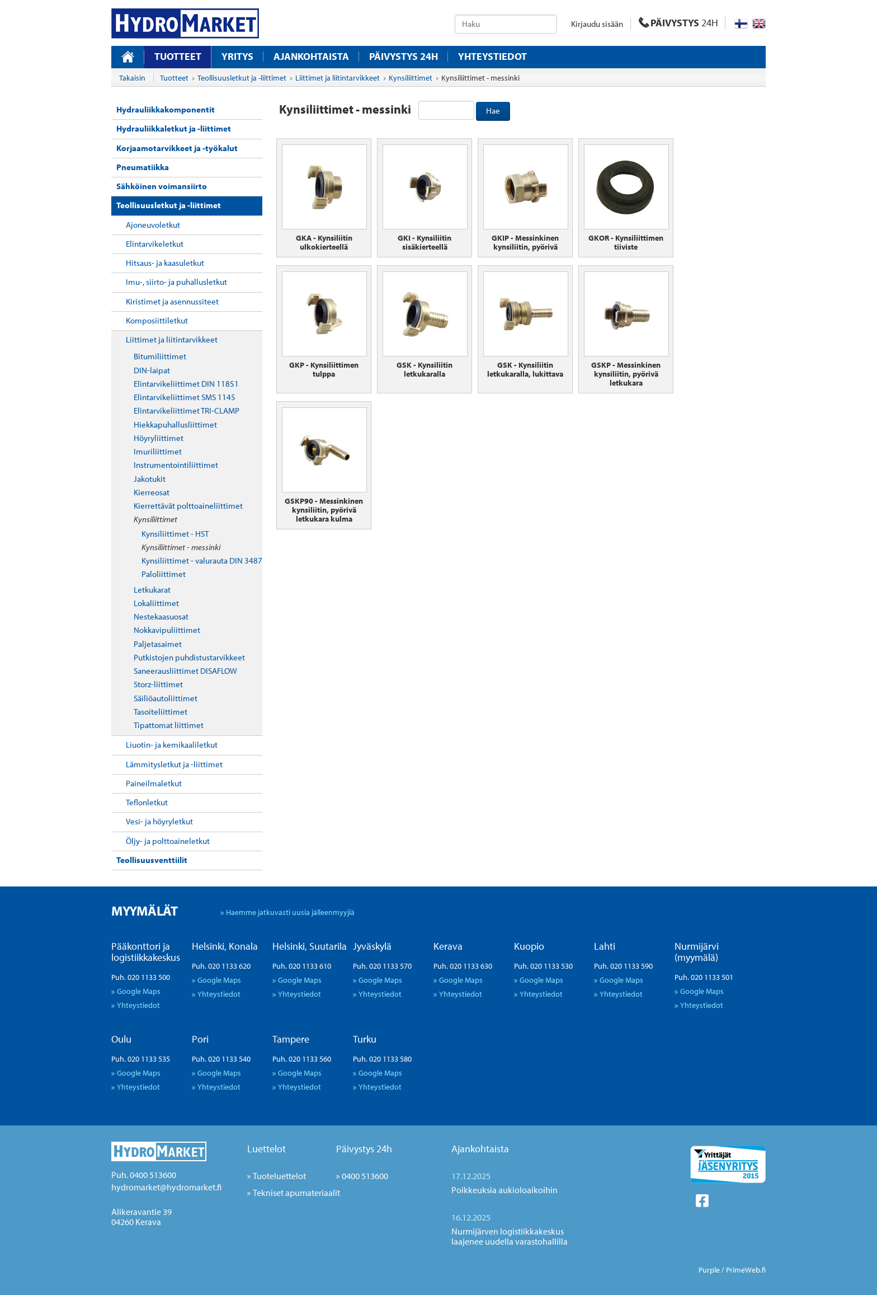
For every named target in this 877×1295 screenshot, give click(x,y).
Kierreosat (151, 492)
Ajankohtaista (311, 56)
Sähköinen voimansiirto (161, 186)
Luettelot (266, 1148)
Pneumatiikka (142, 167)
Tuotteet (177, 56)
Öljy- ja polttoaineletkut (168, 841)
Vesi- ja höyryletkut (159, 821)
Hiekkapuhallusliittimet (175, 424)
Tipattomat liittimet (169, 725)
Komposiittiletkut (157, 320)
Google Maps (139, 991)
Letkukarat (152, 589)
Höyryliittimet (158, 438)
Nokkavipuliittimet (167, 630)
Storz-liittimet (158, 684)
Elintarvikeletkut (154, 243)
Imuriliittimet (158, 451)
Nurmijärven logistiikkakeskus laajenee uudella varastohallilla (509, 1236)
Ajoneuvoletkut (153, 224)
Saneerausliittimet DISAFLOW (185, 670)
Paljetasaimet (158, 644)
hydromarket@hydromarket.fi (166, 1187)
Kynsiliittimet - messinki (181, 547)
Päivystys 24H (403, 56)
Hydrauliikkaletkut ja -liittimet (173, 128)
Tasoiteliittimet (160, 711)
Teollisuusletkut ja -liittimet (168, 205)
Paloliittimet (164, 574)
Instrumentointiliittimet (176, 464)
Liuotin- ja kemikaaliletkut (172, 744)
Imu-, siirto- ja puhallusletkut (176, 281)
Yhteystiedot (492, 56)
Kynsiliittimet (155, 519)
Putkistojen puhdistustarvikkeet (189, 657)
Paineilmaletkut (154, 783)
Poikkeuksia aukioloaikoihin (504, 1189)
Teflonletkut (147, 802)
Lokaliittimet (156, 603)
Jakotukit (150, 478)
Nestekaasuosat (161, 616)
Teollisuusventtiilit (151, 860)
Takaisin (132, 78)
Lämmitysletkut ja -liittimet (174, 764)
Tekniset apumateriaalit (296, 1192)
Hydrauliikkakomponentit (165, 109)
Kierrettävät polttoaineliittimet (188, 505)
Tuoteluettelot (279, 1175)
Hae (493, 110)
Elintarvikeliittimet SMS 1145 (184, 397)
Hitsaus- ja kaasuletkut (165, 262)
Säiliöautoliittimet (165, 698)
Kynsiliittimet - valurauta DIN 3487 (202, 560)
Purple (709, 1270)
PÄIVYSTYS (678, 22)
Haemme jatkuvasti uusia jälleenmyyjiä (290, 912)
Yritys (237, 56)
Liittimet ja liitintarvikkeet (172, 339)
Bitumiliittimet (160, 356)
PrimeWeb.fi (746, 1270)
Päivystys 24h (364, 1148)
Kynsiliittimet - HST (175, 533)
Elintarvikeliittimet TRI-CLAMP (186, 410)
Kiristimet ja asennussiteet (172, 301)
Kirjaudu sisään (597, 23)
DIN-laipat (152, 370)
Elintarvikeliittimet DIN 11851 (186, 383)
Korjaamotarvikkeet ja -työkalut (177, 148)
